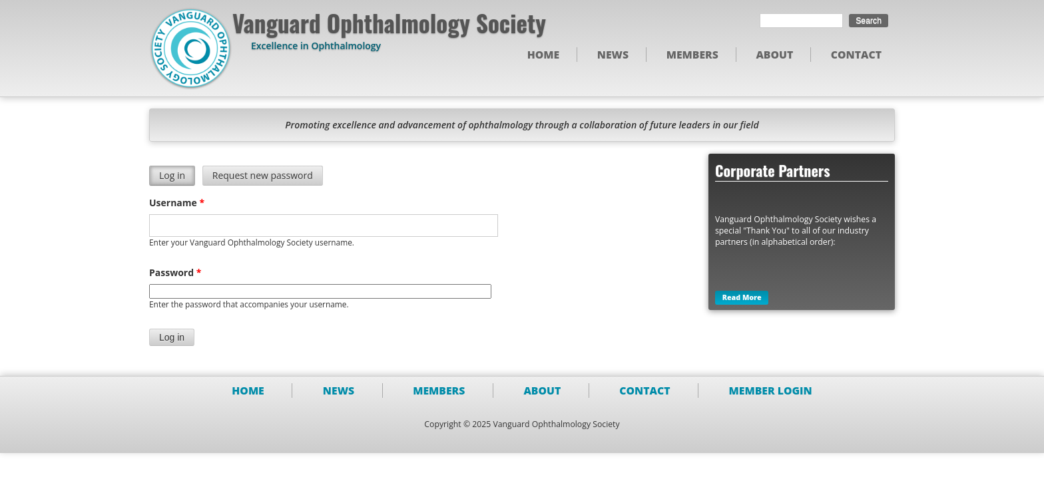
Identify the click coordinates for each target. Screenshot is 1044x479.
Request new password (262, 176)
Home (543, 54)
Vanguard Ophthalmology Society (389, 22)
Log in (177, 176)
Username (176, 202)
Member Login (770, 390)
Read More (742, 298)
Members (692, 54)
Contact (856, 54)
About (774, 54)
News (613, 54)
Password (175, 272)
